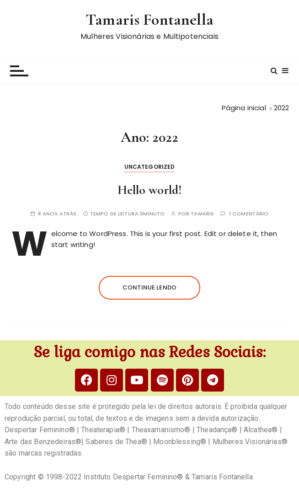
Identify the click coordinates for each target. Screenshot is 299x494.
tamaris (202, 213)
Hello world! (149, 190)
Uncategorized (149, 167)
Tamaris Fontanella (149, 19)
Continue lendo (149, 287)
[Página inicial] (244, 108)
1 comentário (249, 213)
